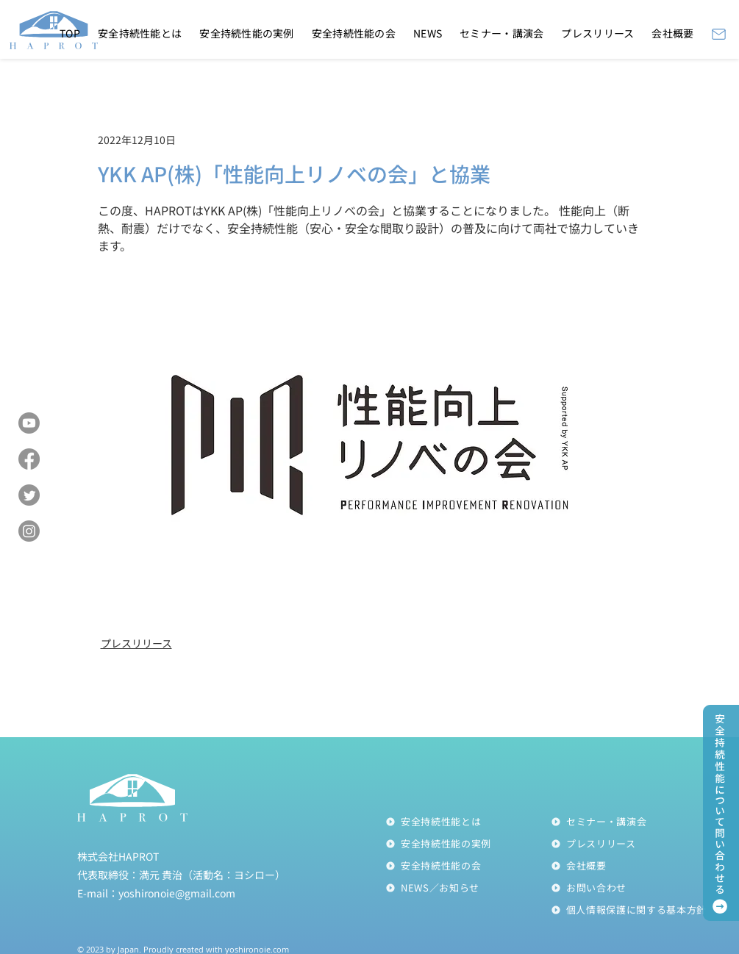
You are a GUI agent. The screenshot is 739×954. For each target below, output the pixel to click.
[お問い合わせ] (633, 888)
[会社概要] (633, 866)
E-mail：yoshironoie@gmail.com (156, 893)
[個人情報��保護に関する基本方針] (633, 910)
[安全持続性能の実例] (468, 844)
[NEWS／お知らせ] (468, 888)
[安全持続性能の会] (468, 866)
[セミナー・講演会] (633, 822)
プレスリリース (136, 643)
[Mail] (719, 34)
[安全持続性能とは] (468, 822)
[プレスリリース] (633, 844)
